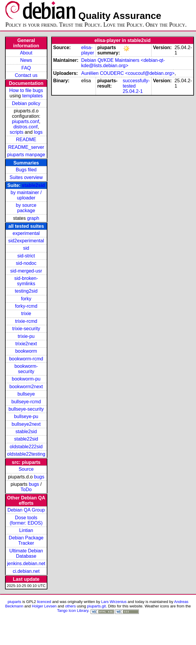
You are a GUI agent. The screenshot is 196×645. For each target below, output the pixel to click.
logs (38, 132)
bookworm (26, 351)
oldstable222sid (26, 446)
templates (32, 95)
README (26, 139)
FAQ (26, 67)
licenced (44, 601)
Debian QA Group (26, 509)
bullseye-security (26, 409)
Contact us (26, 75)
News (26, 60)
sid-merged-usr (26, 270)
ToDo (26, 489)
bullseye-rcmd (26, 401)
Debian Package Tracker (26, 540)
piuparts (14, 601)
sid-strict (26, 255)
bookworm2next (26, 386)
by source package (26, 208)
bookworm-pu (26, 378)
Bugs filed (26, 169)
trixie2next (26, 343)
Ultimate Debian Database (26, 553)
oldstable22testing (26, 454)
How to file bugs (26, 90)
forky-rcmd (26, 306)
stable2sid (33, 185)
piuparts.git (96, 606)
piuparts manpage (26, 154)
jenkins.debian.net (26, 563)
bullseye (26, 393)
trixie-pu (26, 336)
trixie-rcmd (26, 321)
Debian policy (26, 103)
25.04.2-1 (133, 91)
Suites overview (26, 177)
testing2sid (26, 291)
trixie (26, 313)
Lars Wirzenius (114, 601)
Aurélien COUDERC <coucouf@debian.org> (127, 73)
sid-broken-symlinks (26, 281)
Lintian (26, 530)
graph (33, 218)
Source (26, 469)
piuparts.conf (25, 121)
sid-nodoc (26, 263)
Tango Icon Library (73, 610)
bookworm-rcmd (26, 358)
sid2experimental (26, 240)
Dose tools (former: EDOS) (26, 520)
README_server (26, 147)
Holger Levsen (44, 606)
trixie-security (26, 328)
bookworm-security (26, 369)
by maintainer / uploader (26, 195)
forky (26, 298)
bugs (39, 476)
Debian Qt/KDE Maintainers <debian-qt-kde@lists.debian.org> (123, 63)
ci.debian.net (26, 571)
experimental (26, 233)
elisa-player (87, 50)
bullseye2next (26, 424)
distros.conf (25, 126)
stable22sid (26, 438)
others (70, 606)
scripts (16, 132)
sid (26, 248)
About (26, 52)
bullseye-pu (26, 416)
